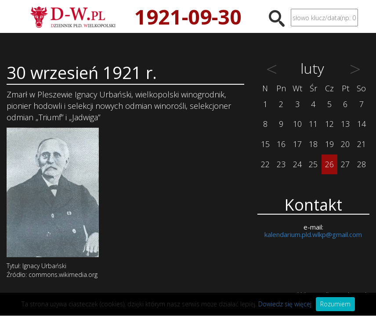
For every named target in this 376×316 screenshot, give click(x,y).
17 (297, 144)
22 (265, 164)
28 (361, 164)
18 (313, 144)
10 (297, 123)
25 (313, 164)
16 (281, 144)
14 (361, 123)
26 (329, 164)
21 (361, 144)
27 (345, 164)
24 (297, 164)
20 (345, 144)
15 (265, 144)
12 (329, 123)
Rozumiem (335, 304)
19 (329, 144)
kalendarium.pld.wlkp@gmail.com (313, 234)
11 (313, 123)
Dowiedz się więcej (284, 304)
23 (281, 164)
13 (345, 123)
